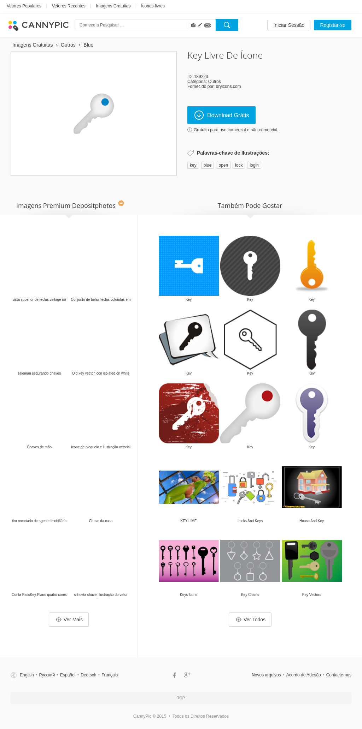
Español (67, 675)
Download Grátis (221, 115)
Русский (47, 675)
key (193, 165)
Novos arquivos (266, 675)
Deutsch (88, 675)
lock (239, 165)
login (254, 165)
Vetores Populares (24, 6)
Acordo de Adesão (303, 675)
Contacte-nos (338, 675)
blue (208, 165)
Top (181, 698)
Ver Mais (69, 619)
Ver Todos (250, 619)
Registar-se (332, 25)
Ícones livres (153, 6)
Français (109, 675)
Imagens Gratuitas (113, 6)
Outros (214, 81)
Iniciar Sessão (288, 25)
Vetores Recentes (69, 6)
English (27, 675)
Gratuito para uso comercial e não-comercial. (236, 129)
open (223, 165)
